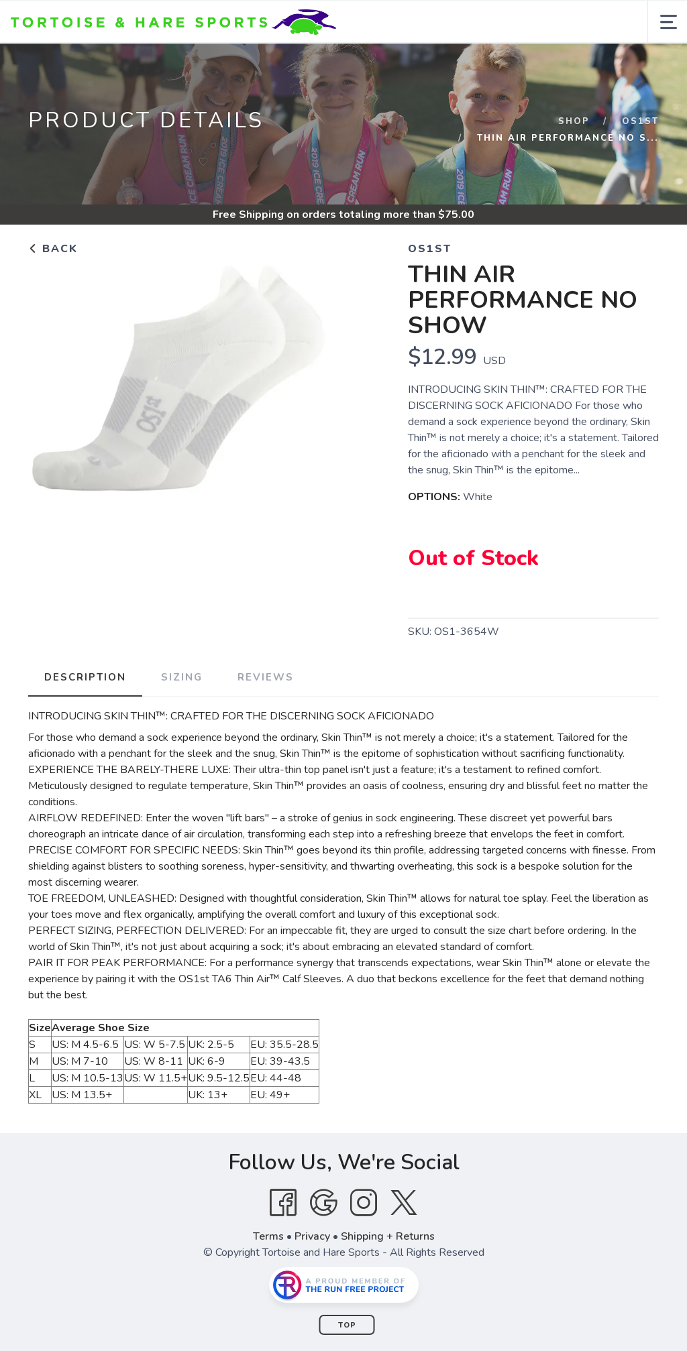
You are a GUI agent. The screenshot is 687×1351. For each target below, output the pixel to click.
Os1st (640, 121)
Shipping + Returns (388, 1236)
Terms (268, 1236)
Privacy (312, 1236)
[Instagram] (364, 1203)
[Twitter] (404, 1203)
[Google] (323, 1203)
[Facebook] (283, 1203)
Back (53, 248)
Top (347, 1325)
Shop (574, 121)
